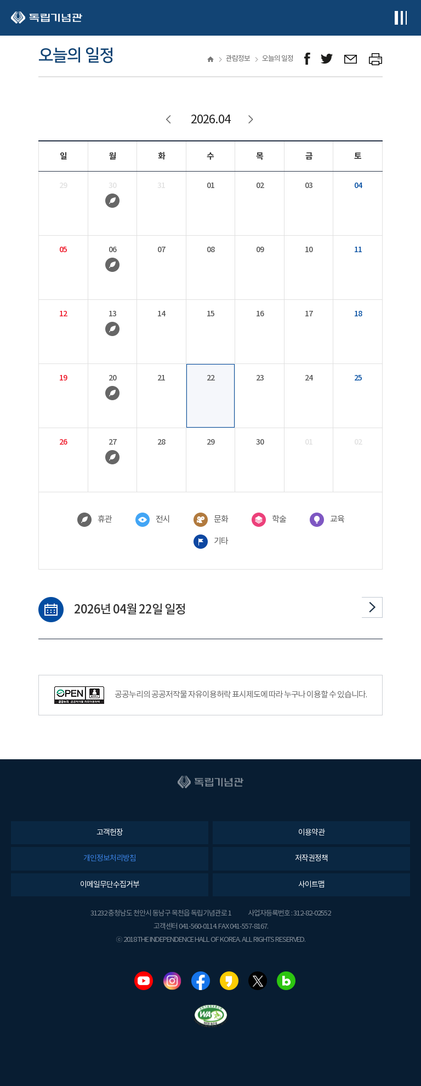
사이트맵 (311, 884)
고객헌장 (109, 832)
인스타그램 (172, 980)
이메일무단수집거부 (109, 884)
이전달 (169, 120)
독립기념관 (46, 18)
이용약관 (311, 832)
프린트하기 (376, 59)
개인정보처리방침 (109, 858)
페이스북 (200, 980)
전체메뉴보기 (400, 17)
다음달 (251, 120)
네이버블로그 (286, 980)
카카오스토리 (229, 980)
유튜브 (143, 980)
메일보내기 (351, 59)
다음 (372, 607)
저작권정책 (311, 858)
